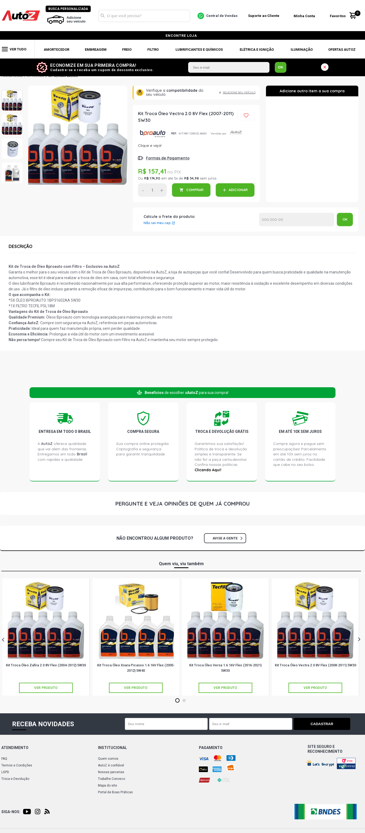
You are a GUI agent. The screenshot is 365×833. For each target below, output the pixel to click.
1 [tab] (177, 701)
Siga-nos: (10, 812)
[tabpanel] (46, 637)
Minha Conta (305, 16)
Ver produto (46, 688)
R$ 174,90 (152, 178)
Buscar (104, 16)
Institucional (112, 748)
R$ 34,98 (191, 178)
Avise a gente (227, 538)
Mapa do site (107, 785)
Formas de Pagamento (167, 158)
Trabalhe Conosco (111, 779)
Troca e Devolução (15, 779)
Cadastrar (331, 724)
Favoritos (339, 16)
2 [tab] (184, 700)
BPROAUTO (152, 133)
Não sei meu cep (157, 223)
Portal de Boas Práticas (115, 792)
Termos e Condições (16, 765)
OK (280, 67)
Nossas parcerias (111, 772)
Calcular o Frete (296, 219)
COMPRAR (194, 190)
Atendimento (14, 748)
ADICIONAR (238, 190)
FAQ (4, 759)
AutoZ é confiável (111, 765)
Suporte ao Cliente (264, 15)
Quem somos (108, 759)
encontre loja (181, 35)
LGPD (5, 772)
